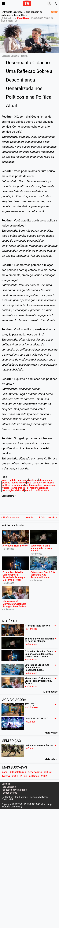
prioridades (18, 485)
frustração (8, 490)
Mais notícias (50, 685)
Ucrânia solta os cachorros (39, 739)
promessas (49, 485)
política (6, 485)
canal (5, 766)
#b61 (15, 770)
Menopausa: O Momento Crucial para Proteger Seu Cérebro (14, 598)
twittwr (6, 770)
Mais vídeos (51, 726)
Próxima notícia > (47, 511)
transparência (18, 487)
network (33, 480)
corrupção (48, 482)
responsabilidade (39, 487)
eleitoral (19, 490)
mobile (12, 480)
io (21, 770)
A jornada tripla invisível (15, 539)
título (44, 770)
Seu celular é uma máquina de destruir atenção (41, 542)
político (6, 482)
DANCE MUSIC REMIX (36, 712)
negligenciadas (33, 485)
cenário (29, 490)
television (23, 480)
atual (46, 490)
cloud (4, 480)
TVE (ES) (29, 698)
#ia (25, 770)
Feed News (23, 18)
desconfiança (19, 482)
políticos (37, 482)
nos (29, 482)
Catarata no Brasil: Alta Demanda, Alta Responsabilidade (42, 569)
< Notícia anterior (10, 511)
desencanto (45, 480)
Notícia (29, 511)
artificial (48, 766)
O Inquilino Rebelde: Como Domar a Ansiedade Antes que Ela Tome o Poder (14, 570)
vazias (5, 487)
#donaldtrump (18, 766)
